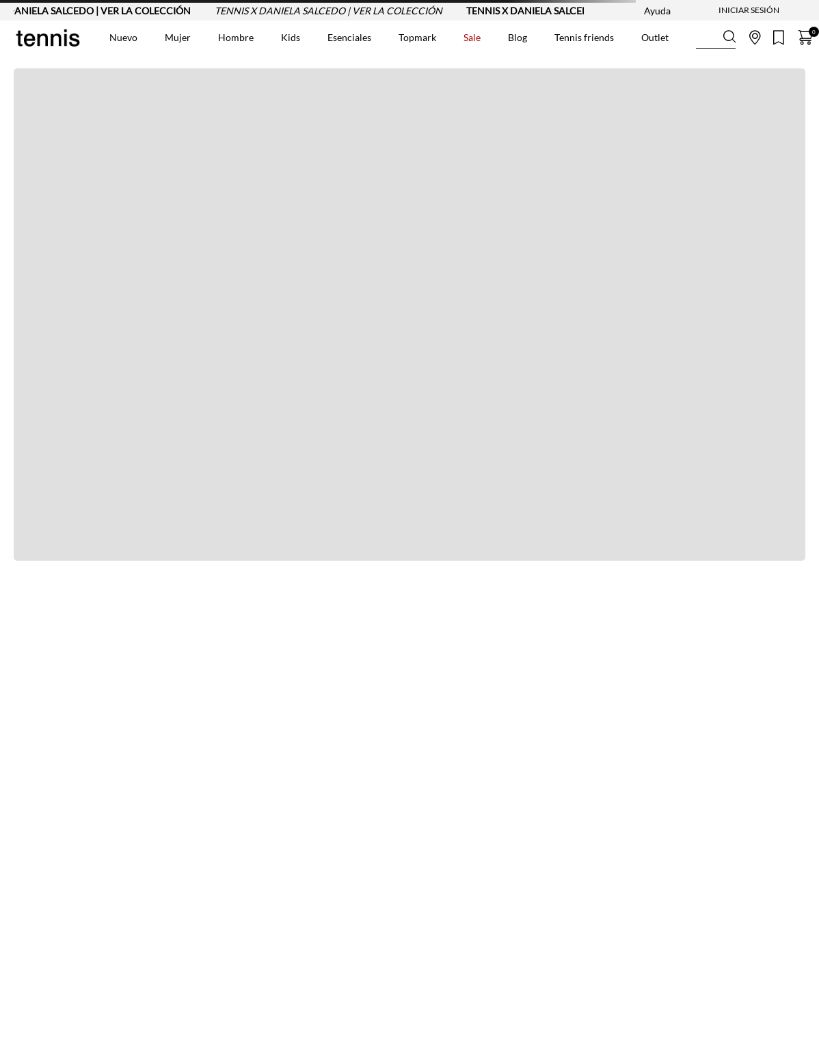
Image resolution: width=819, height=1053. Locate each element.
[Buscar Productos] (707, 37)
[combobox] (716, 38)
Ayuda (657, 10)
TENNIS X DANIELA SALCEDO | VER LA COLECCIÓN (334, 10)
